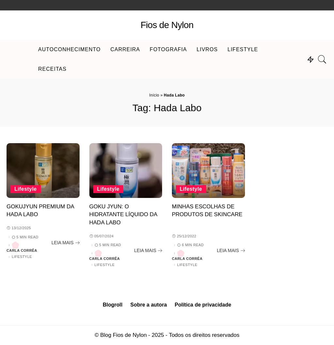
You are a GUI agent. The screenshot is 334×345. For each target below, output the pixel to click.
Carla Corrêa (22, 250)
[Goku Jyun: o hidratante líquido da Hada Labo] (125, 170)
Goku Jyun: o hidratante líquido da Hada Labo (123, 214)
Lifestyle (25, 189)
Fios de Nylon (167, 25)
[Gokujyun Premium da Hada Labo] (43, 170)
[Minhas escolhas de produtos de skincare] (208, 170)
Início (154, 95)
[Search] (322, 59)
